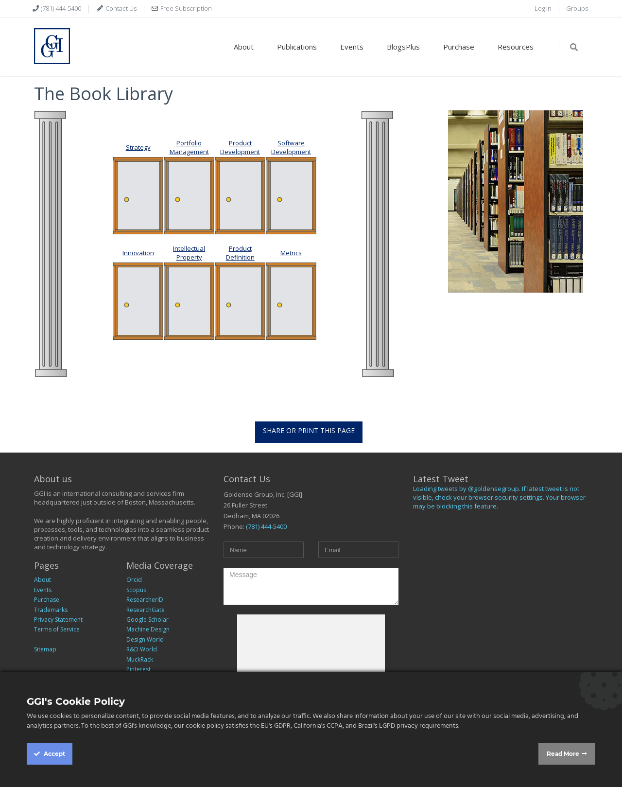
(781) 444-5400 (60, 8)
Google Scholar (147, 619)
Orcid (134, 580)
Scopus (136, 590)
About (244, 47)
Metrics (291, 252)
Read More (563, 753)
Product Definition (240, 253)
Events (351, 47)
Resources (516, 47)
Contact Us (120, 8)
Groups (577, 8)
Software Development (291, 147)
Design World (145, 639)
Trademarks (51, 610)
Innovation (138, 252)
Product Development (240, 147)
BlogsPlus (403, 47)
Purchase (458, 47)
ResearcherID (144, 599)
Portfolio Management (189, 147)
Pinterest (138, 669)
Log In (543, 8)
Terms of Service (57, 629)
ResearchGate (145, 610)
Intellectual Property (189, 253)
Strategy (138, 147)
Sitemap (45, 649)
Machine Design (148, 629)
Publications (297, 47)
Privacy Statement (58, 619)
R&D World (141, 649)
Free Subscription (185, 8)
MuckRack (139, 659)
